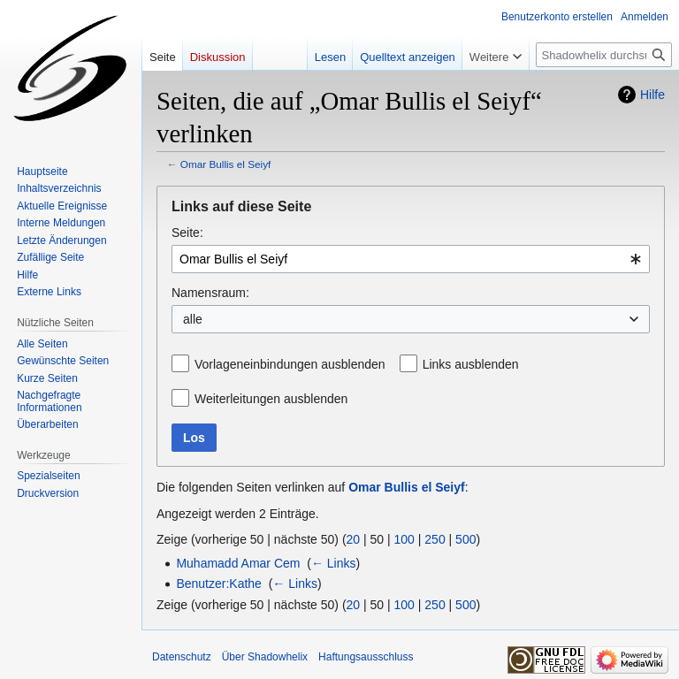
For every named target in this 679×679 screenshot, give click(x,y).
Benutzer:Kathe (219, 583)
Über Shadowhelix (265, 657)
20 (354, 539)
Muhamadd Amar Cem (238, 563)
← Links (333, 563)
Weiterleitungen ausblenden (271, 399)
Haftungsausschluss (365, 657)
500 (465, 539)
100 (404, 539)
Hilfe (652, 95)
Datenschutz (181, 657)
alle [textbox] (192, 319)
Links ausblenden (471, 364)
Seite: (187, 232)
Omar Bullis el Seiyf (225, 164)
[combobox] (411, 259)
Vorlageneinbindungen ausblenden (290, 364)
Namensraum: (210, 293)
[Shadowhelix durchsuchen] (604, 54)
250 (434, 539)
